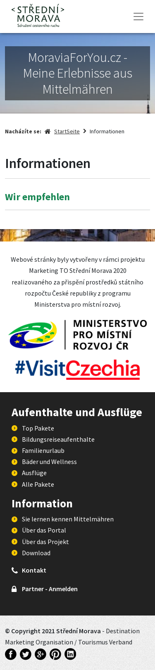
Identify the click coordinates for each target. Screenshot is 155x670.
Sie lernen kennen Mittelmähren (68, 519)
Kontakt (34, 570)
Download (36, 553)
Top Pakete (38, 428)
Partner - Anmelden (50, 589)
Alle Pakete (38, 484)
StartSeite (67, 131)
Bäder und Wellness (49, 461)
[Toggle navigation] (138, 16)
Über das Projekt (45, 541)
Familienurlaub (43, 450)
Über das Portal (44, 530)
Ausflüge (34, 473)
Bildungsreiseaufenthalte (58, 439)
